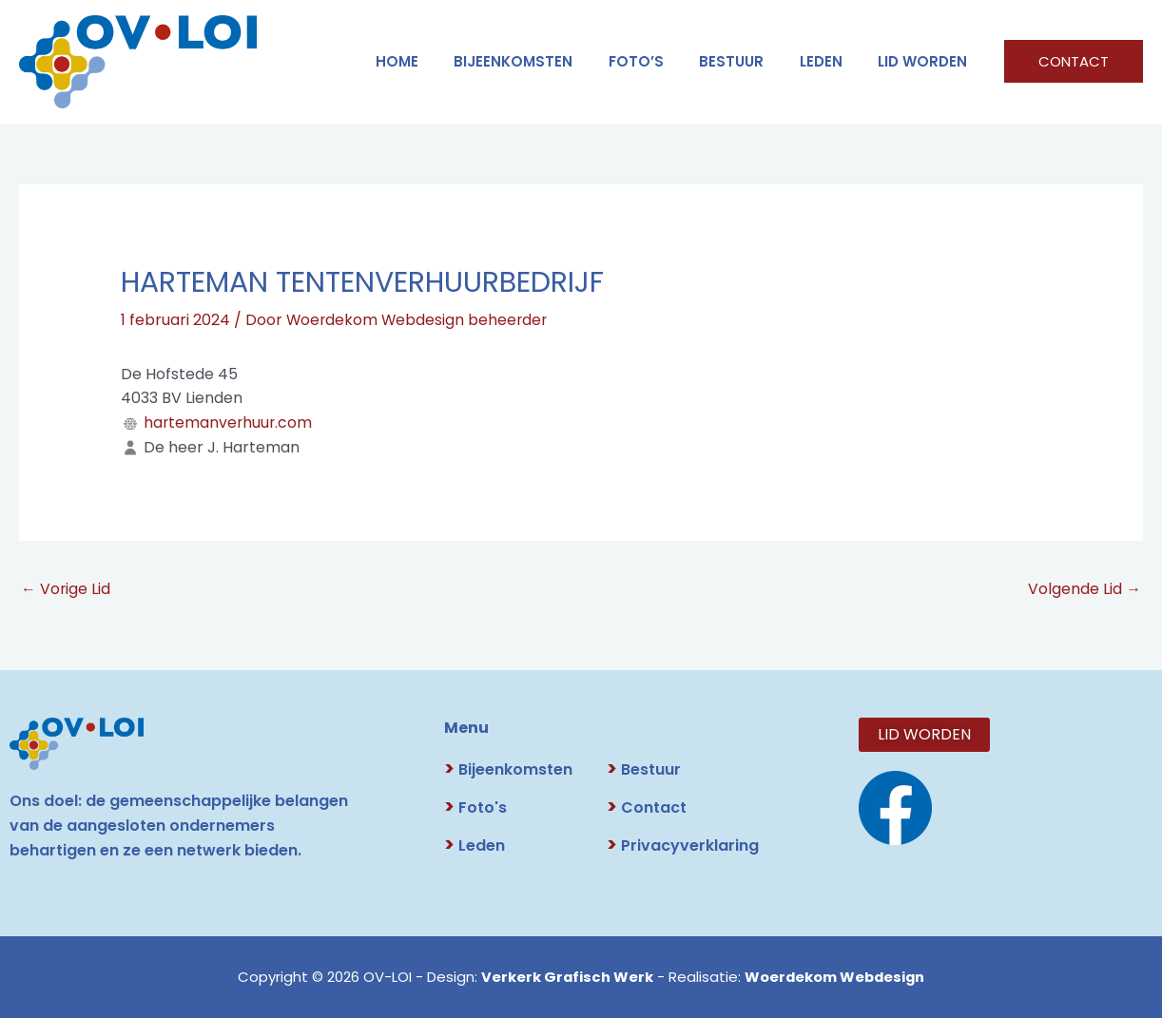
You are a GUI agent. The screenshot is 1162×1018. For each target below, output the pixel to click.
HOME (436, 61)
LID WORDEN (926, 61)
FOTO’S (660, 61)
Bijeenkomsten (545, 61)
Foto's (475, 807)
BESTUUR (749, 61)
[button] (1073, 61)
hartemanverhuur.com (229, 421)
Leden (474, 845)
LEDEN (831, 61)
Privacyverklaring (683, 845)
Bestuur (644, 769)
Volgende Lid (1084, 588)
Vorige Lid (66, 588)
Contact (647, 807)
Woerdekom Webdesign (835, 977)
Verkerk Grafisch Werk (564, 977)
